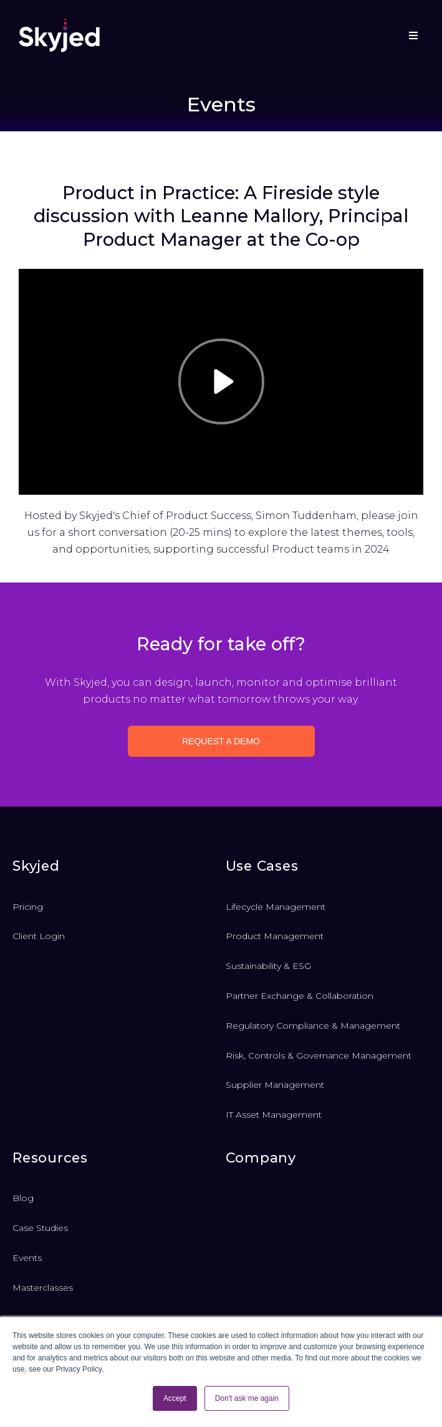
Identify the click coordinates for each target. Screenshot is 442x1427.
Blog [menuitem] (23, 1198)
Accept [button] (174, 1398)
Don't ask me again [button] (247, 1398)
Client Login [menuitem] (38, 936)
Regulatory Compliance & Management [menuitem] (313, 1025)
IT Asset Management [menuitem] (274, 1114)
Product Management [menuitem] (275, 936)
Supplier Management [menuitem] (275, 1084)
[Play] (221, 381)
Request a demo (221, 741)
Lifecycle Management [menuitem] (275, 906)
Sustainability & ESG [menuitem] (268, 965)
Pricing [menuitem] (27, 906)
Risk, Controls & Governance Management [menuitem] (318, 1055)
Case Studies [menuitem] (40, 1227)
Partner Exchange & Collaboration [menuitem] (299, 995)
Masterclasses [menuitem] (42, 1287)
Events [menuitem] (27, 1257)
